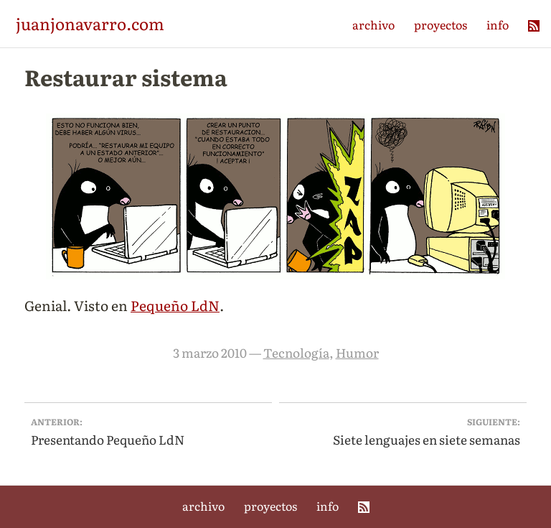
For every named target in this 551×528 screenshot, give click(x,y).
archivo (373, 24)
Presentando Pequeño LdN (148, 431)
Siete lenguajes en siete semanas (403, 431)
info (497, 24)
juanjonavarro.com (90, 23)
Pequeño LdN (175, 305)
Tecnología (296, 352)
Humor (357, 352)
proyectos (440, 24)
